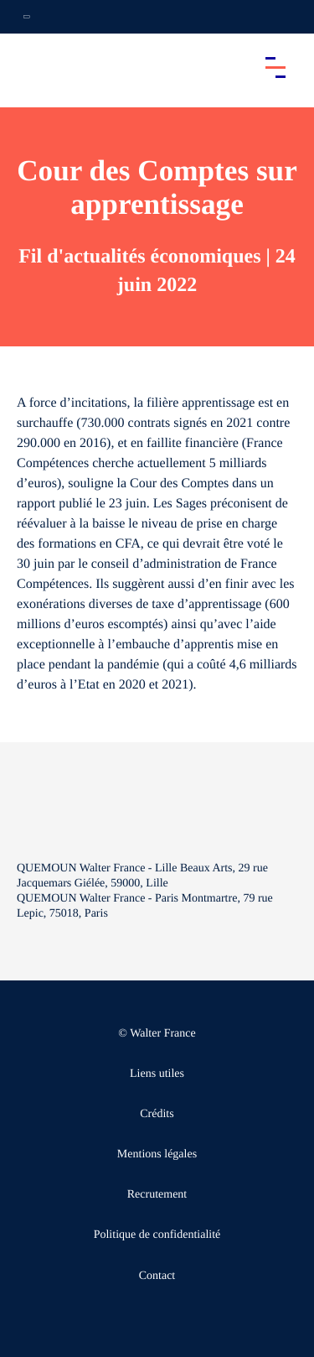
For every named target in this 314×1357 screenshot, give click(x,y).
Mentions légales (157, 1154)
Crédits (156, 1114)
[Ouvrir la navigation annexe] (27, 17)
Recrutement (157, 1194)
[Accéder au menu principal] (275, 67)
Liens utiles (157, 1074)
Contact (157, 1276)
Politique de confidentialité (157, 1235)
